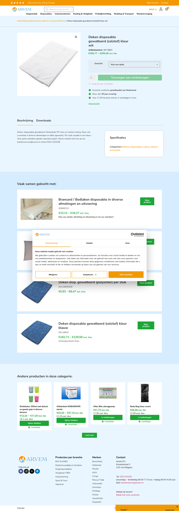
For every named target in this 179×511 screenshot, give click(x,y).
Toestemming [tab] (51, 243)
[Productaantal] (92, 78)
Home (19, 21)
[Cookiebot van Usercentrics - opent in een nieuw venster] (133, 235)
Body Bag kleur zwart (140, 406)
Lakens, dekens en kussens (46, 21)
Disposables (29, 21)
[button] (76, 37)
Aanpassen (89, 274)
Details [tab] (89, 243)
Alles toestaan (126, 274)
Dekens (62, 21)
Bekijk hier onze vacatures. (128, 495)
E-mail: (124, 509)
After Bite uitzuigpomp (104, 406)
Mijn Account (153, 2)
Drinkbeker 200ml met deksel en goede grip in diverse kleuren (34, 409)
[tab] (25, 122)
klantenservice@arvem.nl (132, 483)
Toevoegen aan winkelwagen (130, 78)
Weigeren (53, 274)
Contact (164, 2)
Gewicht (98, 63)
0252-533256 (126, 476)
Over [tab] (127, 243)
